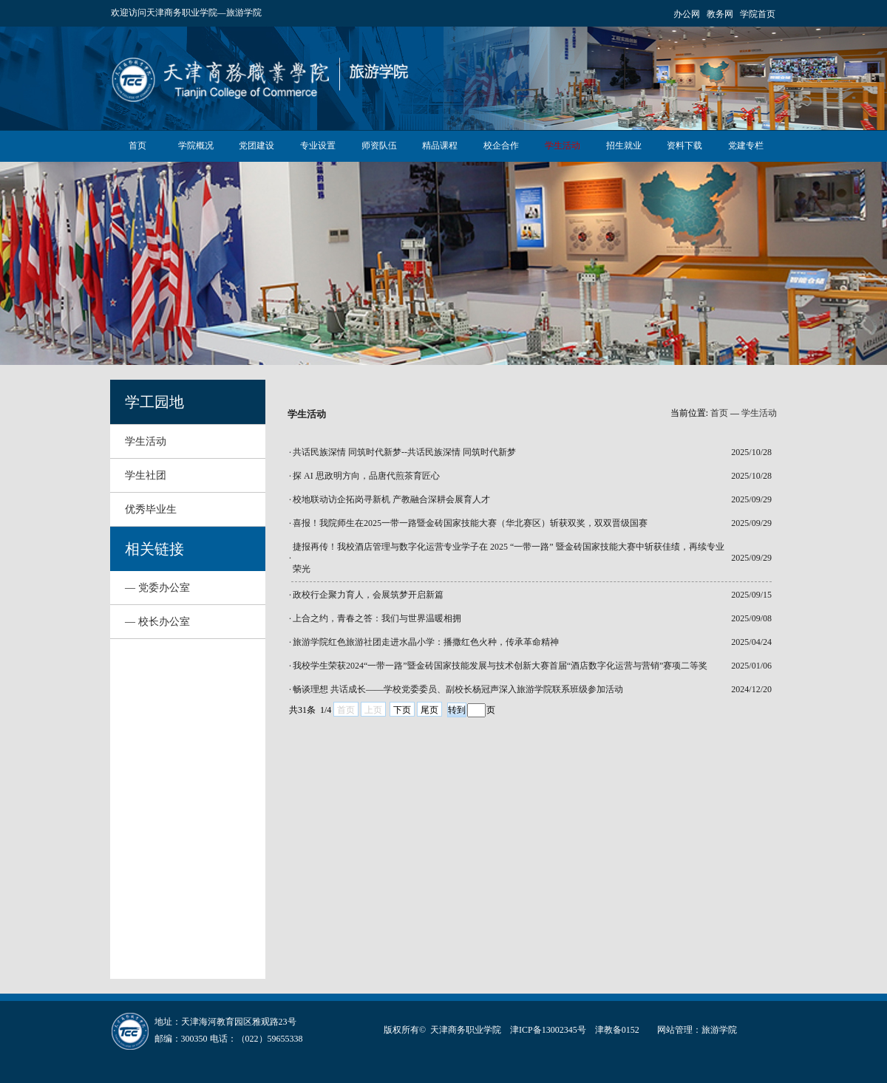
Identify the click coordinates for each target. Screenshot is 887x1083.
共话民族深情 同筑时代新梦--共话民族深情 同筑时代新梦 (404, 452)
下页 (402, 710)
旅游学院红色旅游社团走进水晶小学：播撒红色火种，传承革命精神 (426, 642)
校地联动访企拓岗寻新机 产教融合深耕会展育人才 (391, 499)
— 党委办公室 (157, 587)
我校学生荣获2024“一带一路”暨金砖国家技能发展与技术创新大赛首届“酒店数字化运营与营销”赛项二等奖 (500, 665)
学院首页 (757, 14)
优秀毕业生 (151, 509)
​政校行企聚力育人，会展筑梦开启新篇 (368, 595)
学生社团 (145, 475)
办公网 (686, 14)
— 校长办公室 (157, 621)
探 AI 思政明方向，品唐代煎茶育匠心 (366, 476)
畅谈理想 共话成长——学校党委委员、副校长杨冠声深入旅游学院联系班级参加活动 (458, 689)
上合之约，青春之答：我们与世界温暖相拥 (377, 618)
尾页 (429, 710)
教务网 (720, 14)
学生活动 (145, 441)
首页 (719, 413)
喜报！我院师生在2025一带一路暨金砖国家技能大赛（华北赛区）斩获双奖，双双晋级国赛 (470, 523)
